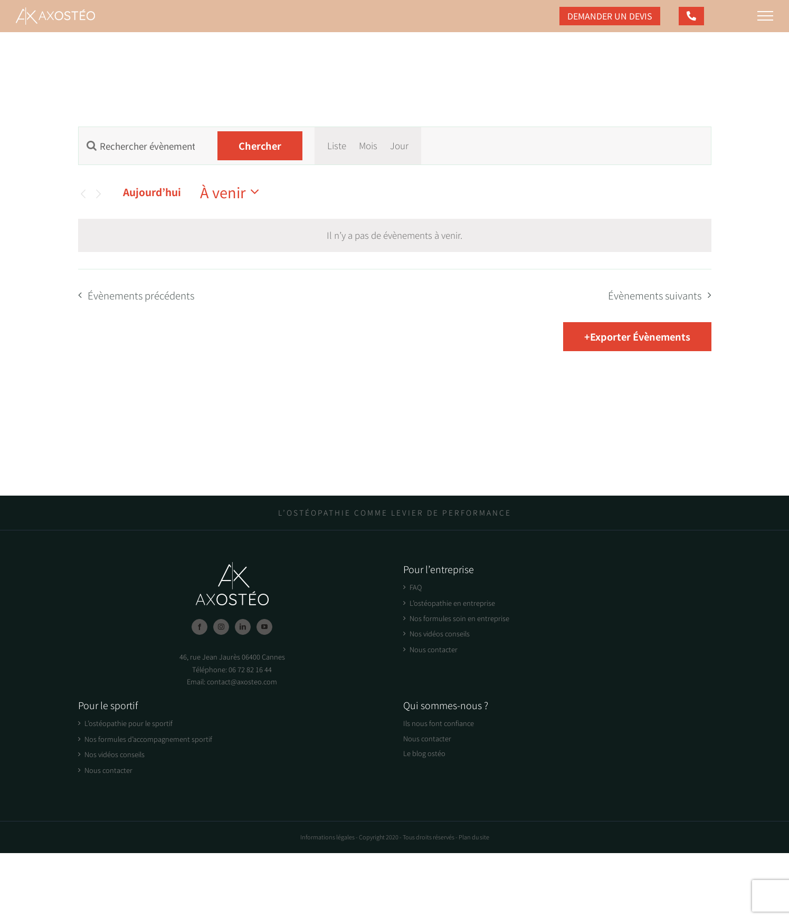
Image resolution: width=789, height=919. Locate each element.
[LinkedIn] (243, 627)
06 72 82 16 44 (250, 669)
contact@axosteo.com (242, 681)
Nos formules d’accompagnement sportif (148, 739)
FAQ (416, 587)
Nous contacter (434, 649)
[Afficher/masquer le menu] (765, 16)
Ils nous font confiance (438, 723)
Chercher (260, 145)
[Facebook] (199, 627)
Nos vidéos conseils (440, 633)
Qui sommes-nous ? (445, 705)
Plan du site (474, 837)
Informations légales (327, 837)
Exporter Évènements (640, 336)
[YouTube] (264, 627)
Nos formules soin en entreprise (459, 618)
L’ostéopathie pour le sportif (128, 723)
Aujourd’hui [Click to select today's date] (152, 192)
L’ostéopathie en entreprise (452, 603)
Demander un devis (609, 15)
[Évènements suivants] (98, 194)
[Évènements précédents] (83, 194)
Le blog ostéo (424, 753)
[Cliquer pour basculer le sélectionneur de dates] (232, 192)
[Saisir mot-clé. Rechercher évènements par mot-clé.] (142, 146)
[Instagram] (221, 627)
